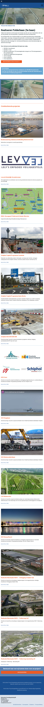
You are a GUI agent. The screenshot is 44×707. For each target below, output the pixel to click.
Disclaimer (32, 704)
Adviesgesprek (22, 672)
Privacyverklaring (38, 704)
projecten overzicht (7, 25)
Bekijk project (4, 145)
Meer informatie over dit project (11, 61)
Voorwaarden (25, 704)
